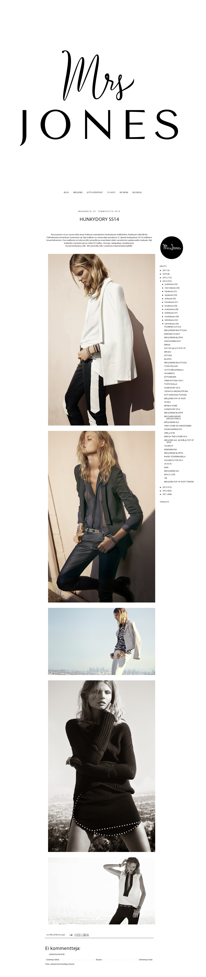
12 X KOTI (111, 192)
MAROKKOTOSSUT (172, 334)
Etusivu (99, 959)
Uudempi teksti (52, 959)
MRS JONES (77, 192)
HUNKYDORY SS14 (172, 387)
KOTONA (168, 355)
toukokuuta (170, 309)
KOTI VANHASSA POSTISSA (175, 394)
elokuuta (169, 298)
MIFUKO (167, 352)
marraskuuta (170, 288)
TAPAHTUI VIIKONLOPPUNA (176, 391)
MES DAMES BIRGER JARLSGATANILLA (172, 417)
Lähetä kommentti (57, 954)
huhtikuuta (169, 313)
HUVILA (167, 402)
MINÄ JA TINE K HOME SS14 (175, 436)
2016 (165, 274)
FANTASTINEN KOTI (172, 341)
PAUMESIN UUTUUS (172, 326)
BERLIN (167, 344)
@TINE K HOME (170, 405)
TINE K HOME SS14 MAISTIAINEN (177, 425)
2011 (165, 494)
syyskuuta (169, 295)
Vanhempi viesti (145, 959)
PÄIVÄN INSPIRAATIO (173, 429)
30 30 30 (168, 463)
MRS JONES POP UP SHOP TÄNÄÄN (179, 481)
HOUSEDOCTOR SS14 (173, 460)
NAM (166, 467)
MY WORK (124, 192)
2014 (165, 281)
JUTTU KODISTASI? (95, 192)
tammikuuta (170, 323)
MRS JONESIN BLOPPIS (173, 337)
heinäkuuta (170, 302)
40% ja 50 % (169, 433)
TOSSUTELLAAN (171, 366)
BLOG (66, 192)
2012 (165, 490)
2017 (165, 270)
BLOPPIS (167, 359)
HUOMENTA (169, 373)
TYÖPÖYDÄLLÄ (170, 384)
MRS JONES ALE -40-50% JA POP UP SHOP (179, 441)
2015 (165, 277)
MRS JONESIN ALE (171, 422)
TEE (165, 478)
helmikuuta (170, 320)
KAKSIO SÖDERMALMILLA (174, 456)
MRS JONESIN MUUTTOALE (175, 330)
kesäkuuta (169, 305)
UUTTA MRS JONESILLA (174, 370)
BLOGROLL (137, 192)
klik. (84, 245)
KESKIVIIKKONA (170, 449)
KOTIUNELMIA (170, 377)
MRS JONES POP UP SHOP (175, 398)
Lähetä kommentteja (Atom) (62, 964)
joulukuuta (169, 284)
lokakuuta (169, 291)
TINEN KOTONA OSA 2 (173, 380)
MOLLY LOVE (169, 474)
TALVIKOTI (168, 446)
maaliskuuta (170, 316)
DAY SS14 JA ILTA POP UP (175, 348)
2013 (165, 487)
